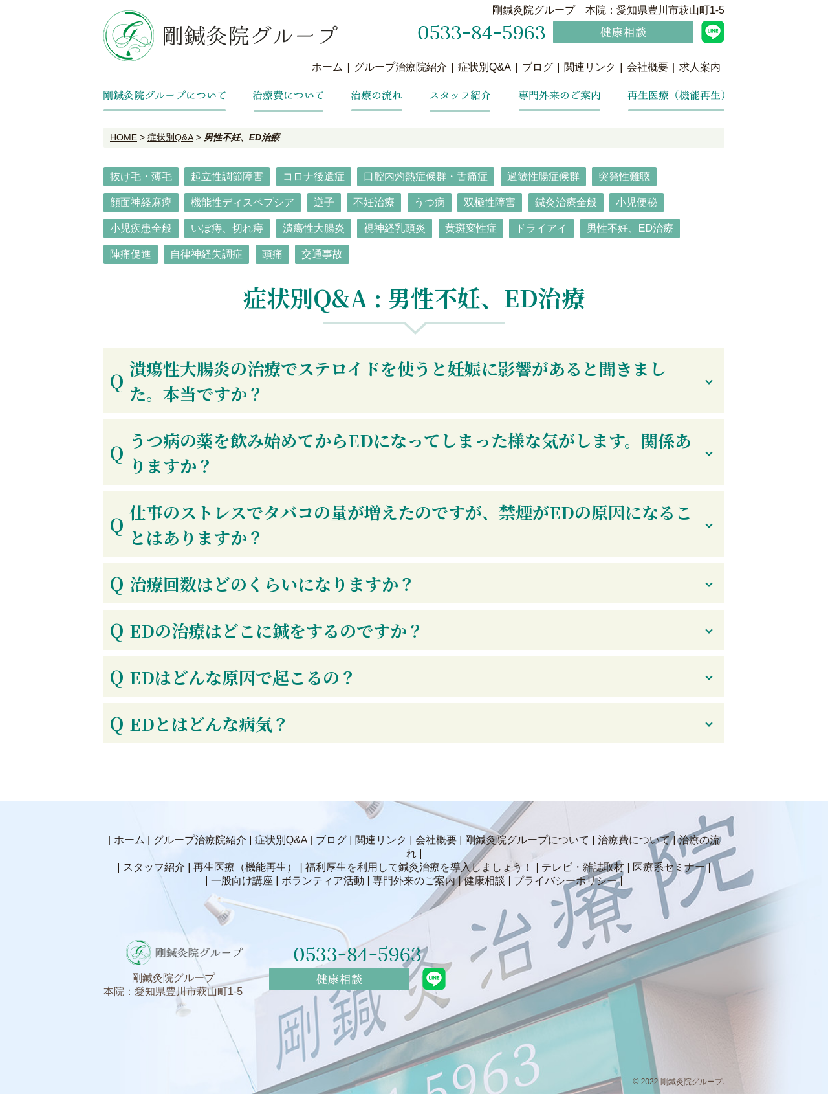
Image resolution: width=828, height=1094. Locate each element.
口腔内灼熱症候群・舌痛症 (426, 176)
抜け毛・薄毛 (141, 176)
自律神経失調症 (206, 254)
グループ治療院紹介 (400, 67)
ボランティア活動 (322, 880)
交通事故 (322, 254)
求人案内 (700, 67)
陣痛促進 (130, 254)
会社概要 (647, 67)
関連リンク (590, 67)
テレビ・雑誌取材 (582, 867)
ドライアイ (541, 228)
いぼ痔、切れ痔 (227, 228)
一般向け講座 (242, 880)
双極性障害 (490, 202)
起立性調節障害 (227, 176)
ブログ (537, 67)
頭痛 (272, 254)
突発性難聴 (624, 176)
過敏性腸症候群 (543, 176)
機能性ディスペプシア (242, 202)
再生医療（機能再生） (245, 867)
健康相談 (484, 880)
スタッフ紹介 (154, 867)
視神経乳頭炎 (395, 228)
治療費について (634, 839)
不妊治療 (374, 202)
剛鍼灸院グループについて (527, 839)
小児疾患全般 (141, 228)
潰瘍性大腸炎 (314, 228)
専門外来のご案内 (414, 880)
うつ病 (429, 202)
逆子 (324, 202)
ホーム (327, 67)
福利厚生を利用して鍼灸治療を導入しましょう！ (419, 867)
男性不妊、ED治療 (630, 228)
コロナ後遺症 (314, 176)
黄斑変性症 (471, 228)
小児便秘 (636, 202)
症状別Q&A (484, 67)
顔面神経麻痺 (141, 202)
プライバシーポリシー (565, 880)
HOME (123, 137)
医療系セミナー (669, 867)
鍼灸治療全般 (566, 202)
